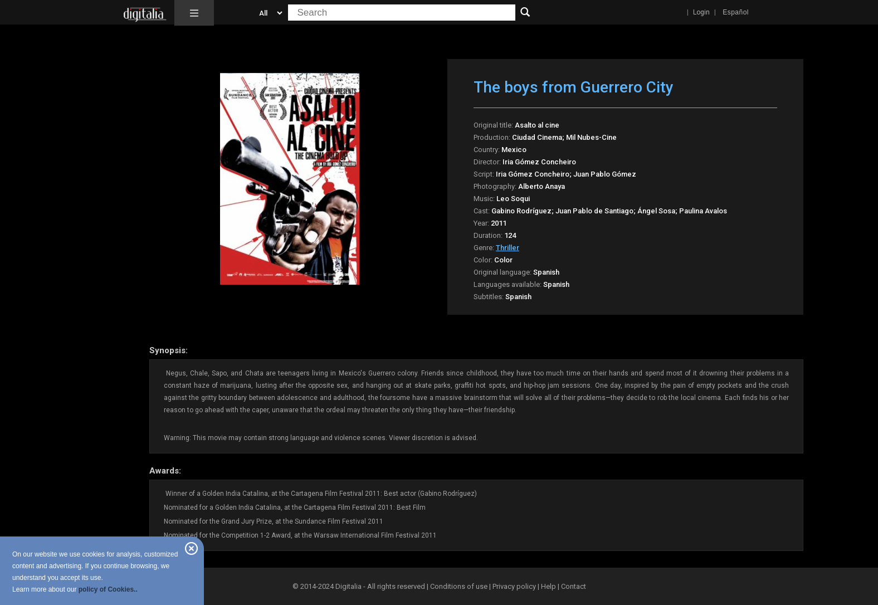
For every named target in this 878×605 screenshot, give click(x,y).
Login (701, 12)
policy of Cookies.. (108, 589)
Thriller (507, 247)
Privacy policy (514, 586)
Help (548, 586)
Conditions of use (459, 586)
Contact (573, 586)
